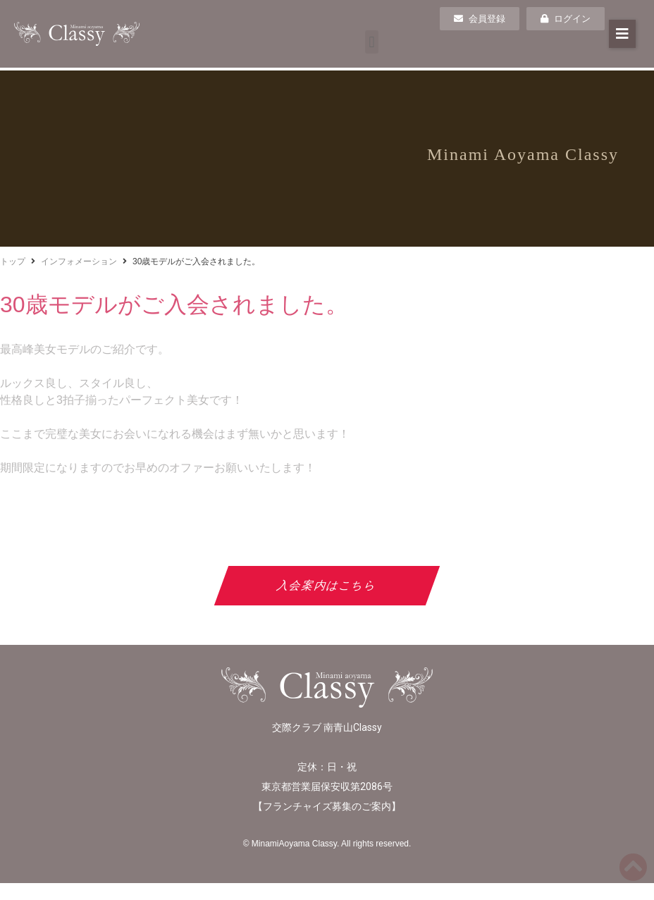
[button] (371, 42)
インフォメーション (79, 261)
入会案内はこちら (327, 585)
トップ (12, 261)
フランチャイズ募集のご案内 (327, 806)
